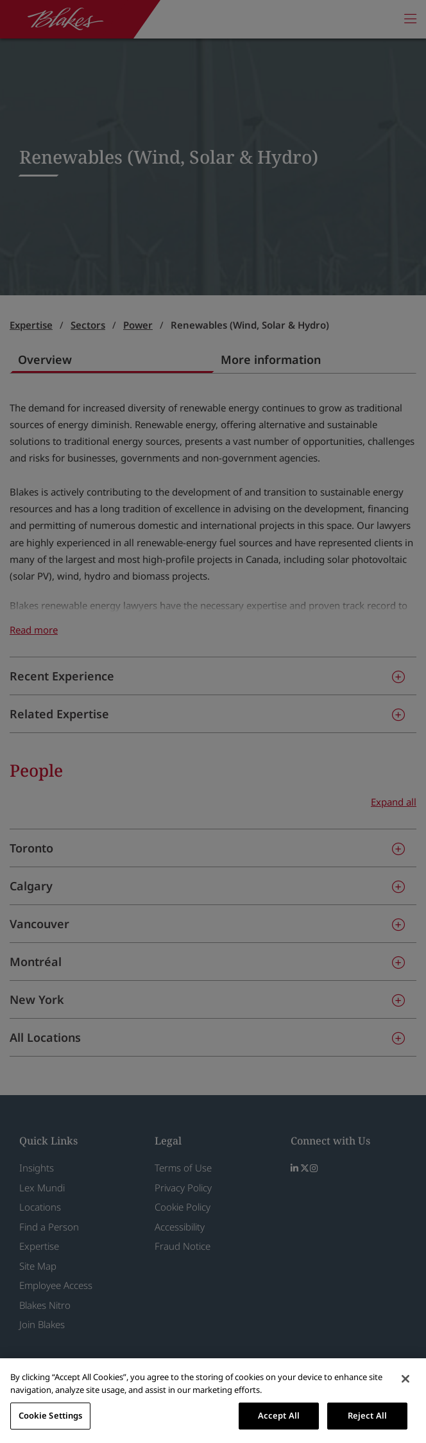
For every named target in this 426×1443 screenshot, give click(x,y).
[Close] (405, 1379)
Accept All (279, 1415)
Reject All (367, 1415)
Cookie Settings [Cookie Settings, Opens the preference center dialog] (51, 1415)
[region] (213, 1400)
